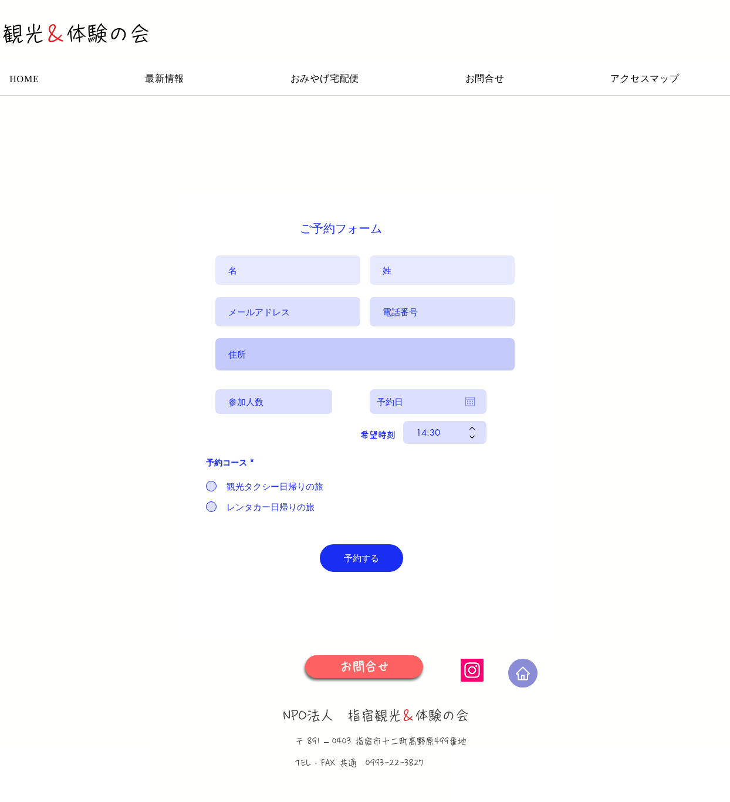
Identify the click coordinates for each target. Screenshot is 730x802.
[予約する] (361, 558)
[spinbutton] (436, 432)
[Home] (523, 673)
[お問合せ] (364, 666)
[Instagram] (472, 670)
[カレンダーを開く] (470, 401)
